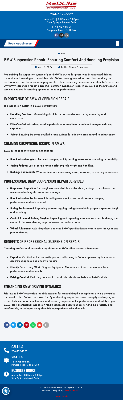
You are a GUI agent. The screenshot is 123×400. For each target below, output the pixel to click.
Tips (63, 53)
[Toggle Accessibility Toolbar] (6, 391)
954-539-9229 (61, 14)
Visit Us (17, 357)
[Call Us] (6, 350)
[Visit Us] (6, 360)
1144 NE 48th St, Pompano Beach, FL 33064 (62, 28)
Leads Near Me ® (72, 390)
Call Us (17, 346)
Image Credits (61, 396)
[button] (21, 43)
